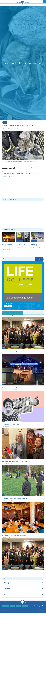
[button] (16, 309)
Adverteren (5, 605)
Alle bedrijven (39, 259)
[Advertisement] (23, 188)
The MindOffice (40, 611)
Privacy (18, 605)
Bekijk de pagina (8, 305)
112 (5, 122)
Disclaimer (25, 605)
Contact (12, 605)
